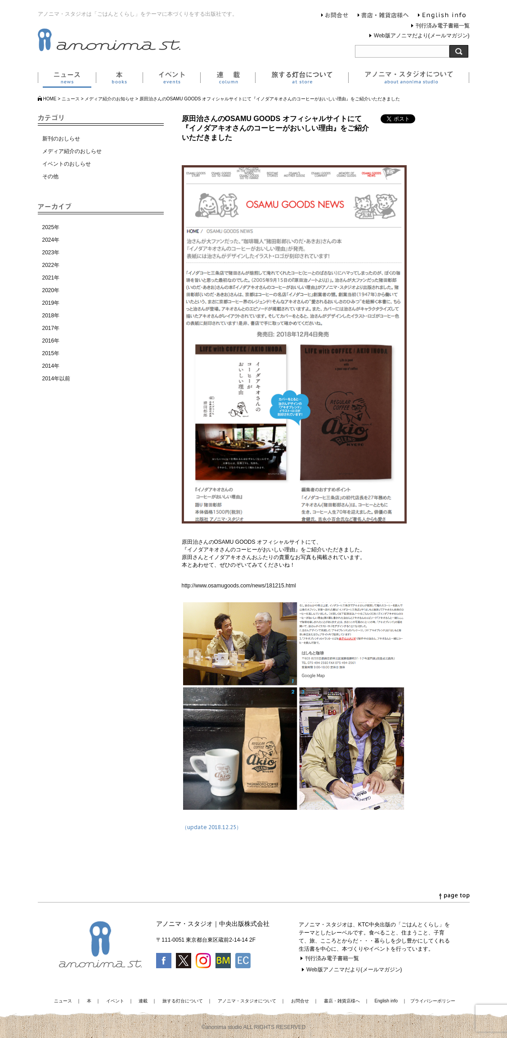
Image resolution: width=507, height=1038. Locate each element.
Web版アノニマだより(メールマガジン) (421, 35)
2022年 (51, 265)
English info (442, 16)
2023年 (51, 252)
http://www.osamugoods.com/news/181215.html (239, 585)
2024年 (51, 240)
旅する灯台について (301, 79)
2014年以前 (56, 378)
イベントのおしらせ (66, 164)
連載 (227, 79)
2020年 (51, 290)
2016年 (51, 341)
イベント (171, 79)
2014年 (51, 366)
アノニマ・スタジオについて (408, 79)
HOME (50, 98)
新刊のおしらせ (61, 138)
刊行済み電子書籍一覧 (443, 26)
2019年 (51, 303)
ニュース (67, 79)
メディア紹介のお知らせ (109, 98)
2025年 (51, 227)
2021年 (51, 278)
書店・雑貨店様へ (383, 16)
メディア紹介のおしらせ (72, 151)
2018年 (51, 315)
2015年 (51, 353)
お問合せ (335, 16)
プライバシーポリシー (432, 1000)
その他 (50, 176)
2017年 (51, 328)
